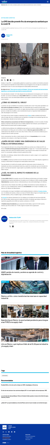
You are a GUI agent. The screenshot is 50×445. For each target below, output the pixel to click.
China (29, 115)
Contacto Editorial (6, 436)
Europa (5, 197)
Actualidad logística (8, 17)
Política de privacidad (30, 436)
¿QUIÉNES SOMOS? (29, 437)
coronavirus (5, 375)
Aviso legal (27, 439)
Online (10, 425)
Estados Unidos (42, 191)
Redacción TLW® (9, 35)
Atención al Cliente (6, 439)
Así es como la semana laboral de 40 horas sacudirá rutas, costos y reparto (24, 4)
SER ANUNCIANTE (6, 437)
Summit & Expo (12, 427)
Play (9, 428)
